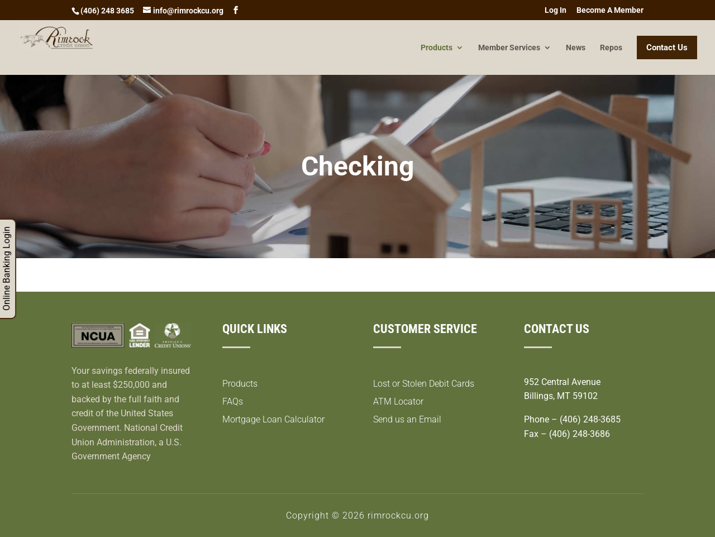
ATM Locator (398, 401)
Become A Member (610, 10)
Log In (555, 10)
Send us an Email (407, 419)
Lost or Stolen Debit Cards (423, 383)
